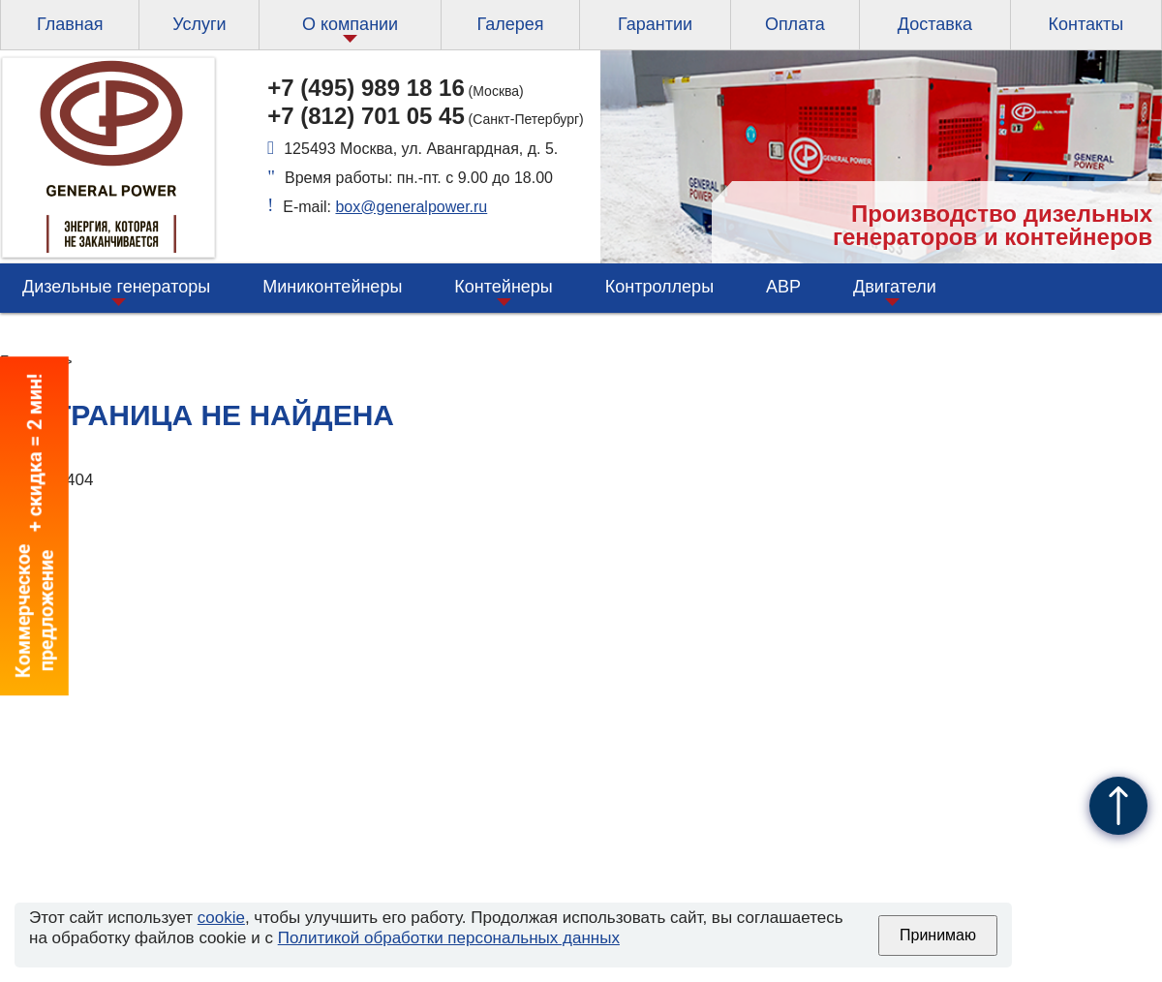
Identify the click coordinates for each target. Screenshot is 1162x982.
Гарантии (655, 24)
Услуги (199, 24)
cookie (221, 917)
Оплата (795, 24)
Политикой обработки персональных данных (449, 938)
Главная (70, 24)
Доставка (935, 24)
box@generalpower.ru (411, 207)
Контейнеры (503, 286)
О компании (350, 24)
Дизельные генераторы (116, 286)
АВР (783, 286)
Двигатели (894, 286)
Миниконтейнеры (332, 286)
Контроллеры (659, 286)
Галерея (509, 24)
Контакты (1085, 24)
